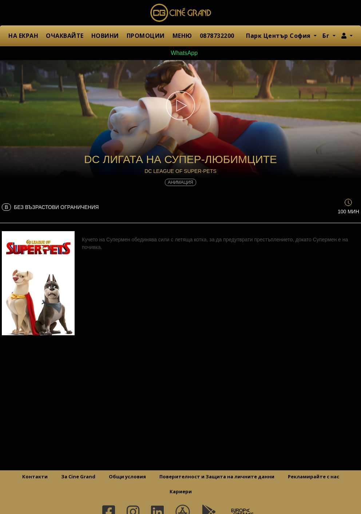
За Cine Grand (78, 476)
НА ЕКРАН (23, 36)
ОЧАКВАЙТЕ (65, 36)
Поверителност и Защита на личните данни (216, 476)
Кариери (181, 491)
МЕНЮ (182, 36)
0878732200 (217, 36)
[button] (347, 35)
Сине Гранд (180, 13)
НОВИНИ (105, 36)
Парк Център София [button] (279, 36)
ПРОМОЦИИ (146, 36)
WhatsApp (180, 53)
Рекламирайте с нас (313, 476)
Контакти (35, 476)
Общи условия (127, 476)
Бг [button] (326, 36)
